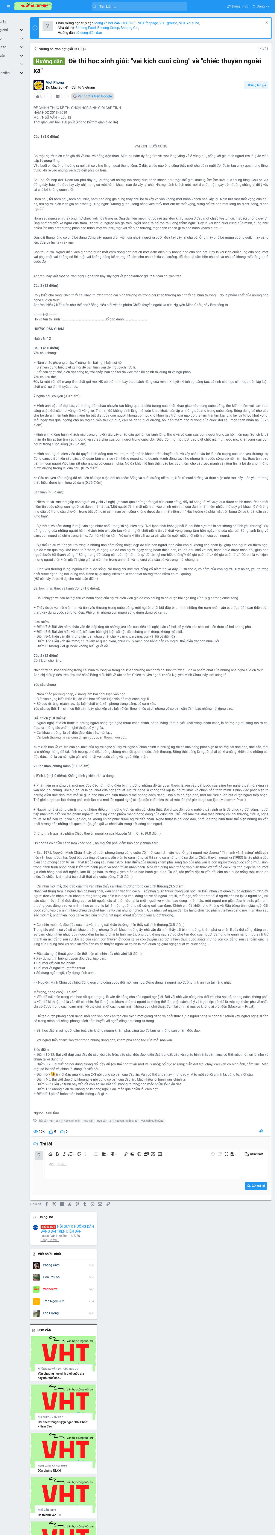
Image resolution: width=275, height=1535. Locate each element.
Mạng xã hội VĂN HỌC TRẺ (133, 23)
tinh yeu (246, 962)
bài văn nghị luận (68, 1409)
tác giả (255, 956)
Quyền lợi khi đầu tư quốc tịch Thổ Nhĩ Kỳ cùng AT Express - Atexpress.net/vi (237, 695)
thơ (235, 962)
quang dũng (227, 956)
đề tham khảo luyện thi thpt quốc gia (241, 999)
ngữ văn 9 (232, 938)
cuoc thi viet (225, 896)
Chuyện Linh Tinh (225, 709)
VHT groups (188, 23)
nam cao (213, 914)
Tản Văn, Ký (222, 749)
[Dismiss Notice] (265, 23)
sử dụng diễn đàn (107, 33)
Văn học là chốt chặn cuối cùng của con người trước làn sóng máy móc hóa (240, 763)
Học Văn (218, 161)
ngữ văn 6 (249, 930)
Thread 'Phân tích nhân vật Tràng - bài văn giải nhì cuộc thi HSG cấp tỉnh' (240, 504)
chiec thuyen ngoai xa (235, 890)
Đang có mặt (221, 813)
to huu (211, 968)
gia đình (242, 895)
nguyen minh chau (145, 1409)
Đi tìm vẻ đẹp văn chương (231, 731)
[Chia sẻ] (189, 1420)
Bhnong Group (127, 28)
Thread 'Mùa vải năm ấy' (232, 527)
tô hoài (258, 962)
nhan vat (240, 947)
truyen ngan (241, 972)
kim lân (220, 906)
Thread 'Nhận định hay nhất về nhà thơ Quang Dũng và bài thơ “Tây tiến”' (240, 599)
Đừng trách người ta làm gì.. (235, 741)
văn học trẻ (227, 985)
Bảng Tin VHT (223, 71)
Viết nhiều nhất (223, 85)
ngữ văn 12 (123, 1409)
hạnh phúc (258, 895)
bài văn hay (214, 885)
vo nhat (253, 993)
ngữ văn (107, 1409)
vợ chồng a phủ (232, 993)
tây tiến (225, 962)
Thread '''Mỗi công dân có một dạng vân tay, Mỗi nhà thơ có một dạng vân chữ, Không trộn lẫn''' (239, 454)
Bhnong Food (105, 28)
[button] (8, 6)
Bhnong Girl (149, 28)
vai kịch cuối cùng (172, 1409)
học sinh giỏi (91, 1409)
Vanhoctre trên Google (114, 96)
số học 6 (243, 956)
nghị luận (245, 914)
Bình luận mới (222, 681)
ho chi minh (216, 901)
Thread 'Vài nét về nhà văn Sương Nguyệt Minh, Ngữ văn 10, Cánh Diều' (239, 549)
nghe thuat (229, 914)
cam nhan (231, 885)
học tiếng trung (239, 901)
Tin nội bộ (219, 48)
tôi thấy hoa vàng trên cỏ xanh (237, 968)
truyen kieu (222, 972)
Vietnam (107, 87)
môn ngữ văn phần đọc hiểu (247, 906)
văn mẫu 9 (248, 985)
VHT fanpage (167, 23)
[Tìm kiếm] (122, 6)
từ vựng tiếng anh (234, 978)
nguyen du (255, 939)
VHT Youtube (208, 23)
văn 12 (252, 978)
